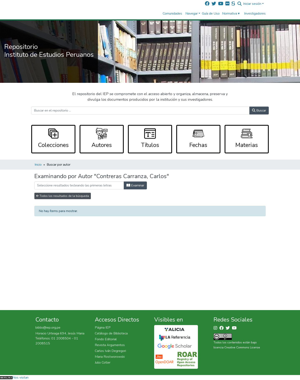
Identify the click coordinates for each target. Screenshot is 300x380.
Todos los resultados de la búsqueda (62, 196)
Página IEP (103, 327)
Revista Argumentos (110, 345)
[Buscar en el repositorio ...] (140, 110)
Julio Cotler (102, 362)
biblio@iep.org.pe (47, 327)
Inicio (38, 164)
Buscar (259, 110)
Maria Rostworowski (110, 356)
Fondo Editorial (106, 339)
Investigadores (255, 13)
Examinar (135, 185)
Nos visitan (20, 377)
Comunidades (172, 13)
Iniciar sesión (252, 3)
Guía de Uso (211, 13)
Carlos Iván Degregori (110, 351)
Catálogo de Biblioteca (111, 333)
